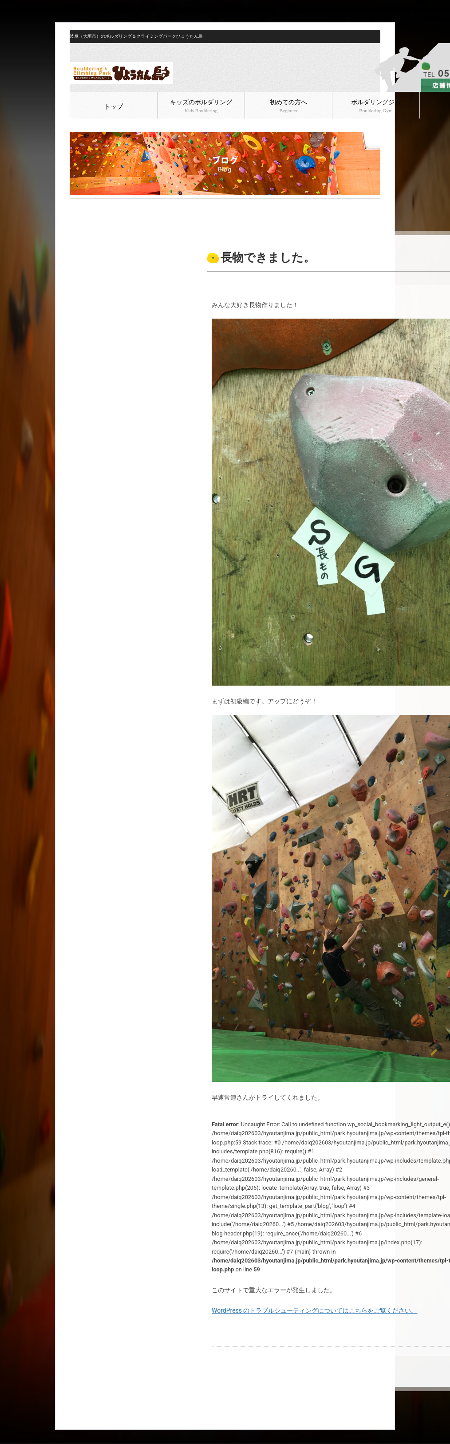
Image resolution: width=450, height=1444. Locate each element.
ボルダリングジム (376, 106)
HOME (77, 206)
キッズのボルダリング (201, 106)
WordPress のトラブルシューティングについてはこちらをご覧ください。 (315, 1310)
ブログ (97, 206)
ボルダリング (126, 206)
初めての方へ (288, 106)
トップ (113, 106)
